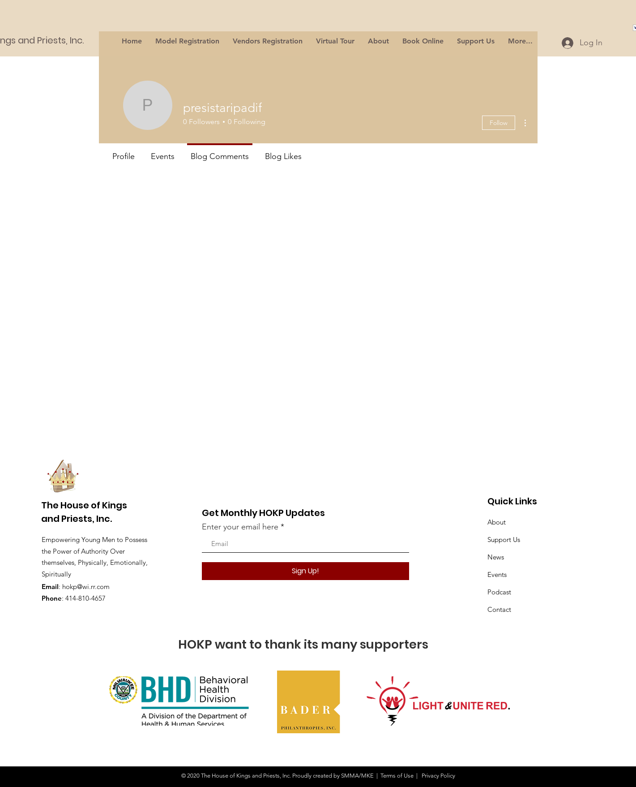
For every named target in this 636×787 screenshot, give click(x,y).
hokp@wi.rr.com (86, 586)
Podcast (499, 592)
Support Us (503, 539)
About (496, 522)
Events (497, 574)
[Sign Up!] (305, 571)
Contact (499, 609)
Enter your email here (240, 527)
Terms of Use (397, 775)
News (495, 557)
